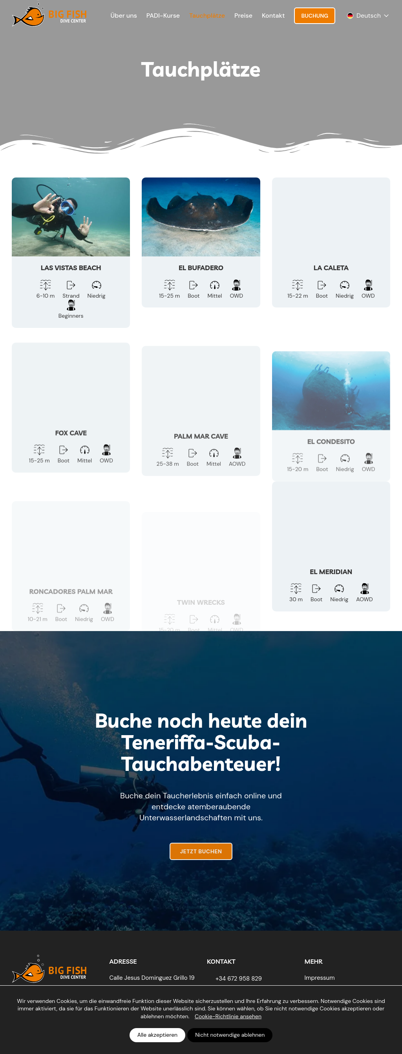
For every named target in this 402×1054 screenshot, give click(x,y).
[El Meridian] (331, 560)
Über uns (124, 15)
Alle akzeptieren (157, 1034)
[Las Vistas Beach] (71, 252)
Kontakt (273, 15)
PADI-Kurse (163, 15)
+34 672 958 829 (239, 979)
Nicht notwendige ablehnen (230, 1034)
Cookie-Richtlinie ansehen (228, 1016)
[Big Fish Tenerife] (49, 967)
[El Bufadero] (201, 242)
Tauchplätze (207, 15)
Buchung (314, 15)
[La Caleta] (331, 242)
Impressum (320, 978)
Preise (243, 15)
